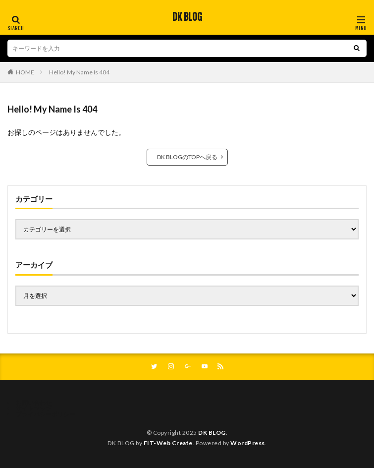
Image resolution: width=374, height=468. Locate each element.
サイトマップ (34, 408)
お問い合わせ (34, 402)
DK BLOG (187, 17)
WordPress (247, 443)
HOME (25, 72)
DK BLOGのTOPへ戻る (187, 157)
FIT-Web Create (168, 443)
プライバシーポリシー (45, 414)
